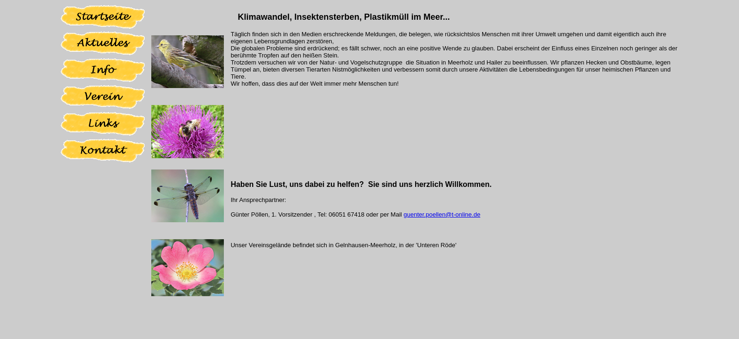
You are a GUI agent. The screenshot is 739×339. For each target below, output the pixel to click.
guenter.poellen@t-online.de (441, 214)
